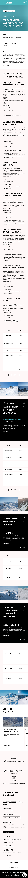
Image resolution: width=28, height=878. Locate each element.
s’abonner (8, 832)
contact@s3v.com (11, 783)
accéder (8, 845)
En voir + (14, 375)
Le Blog (8, 7)
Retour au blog (8, 11)
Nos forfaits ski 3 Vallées (11, 817)
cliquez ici (14, 784)
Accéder (8, 855)
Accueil (4, 7)
